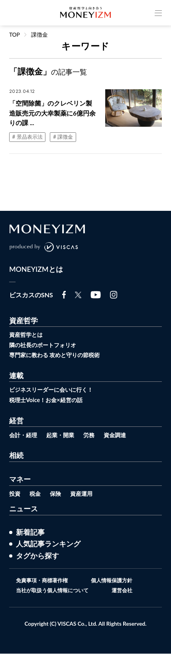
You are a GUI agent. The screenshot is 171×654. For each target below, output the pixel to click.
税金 (36, 493)
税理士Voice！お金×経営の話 (48, 400)
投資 (15, 493)
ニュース (23, 508)
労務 (93, 434)
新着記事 (30, 531)
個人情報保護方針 (113, 580)
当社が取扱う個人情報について (51, 590)
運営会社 (125, 590)
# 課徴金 (66, 137)
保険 (57, 493)
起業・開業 (63, 434)
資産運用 (84, 493)
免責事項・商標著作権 (40, 580)
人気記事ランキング (48, 543)
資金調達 (120, 434)
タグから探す (37, 555)
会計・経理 (24, 434)
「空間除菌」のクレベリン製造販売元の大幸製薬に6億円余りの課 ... (52, 113)
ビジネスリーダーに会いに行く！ (54, 390)
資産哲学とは (27, 335)
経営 (16, 420)
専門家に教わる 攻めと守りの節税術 (57, 355)
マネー (20, 479)
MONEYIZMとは (36, 270)
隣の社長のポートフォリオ (45, 345)
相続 (16, 455)
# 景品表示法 (28, 137)
